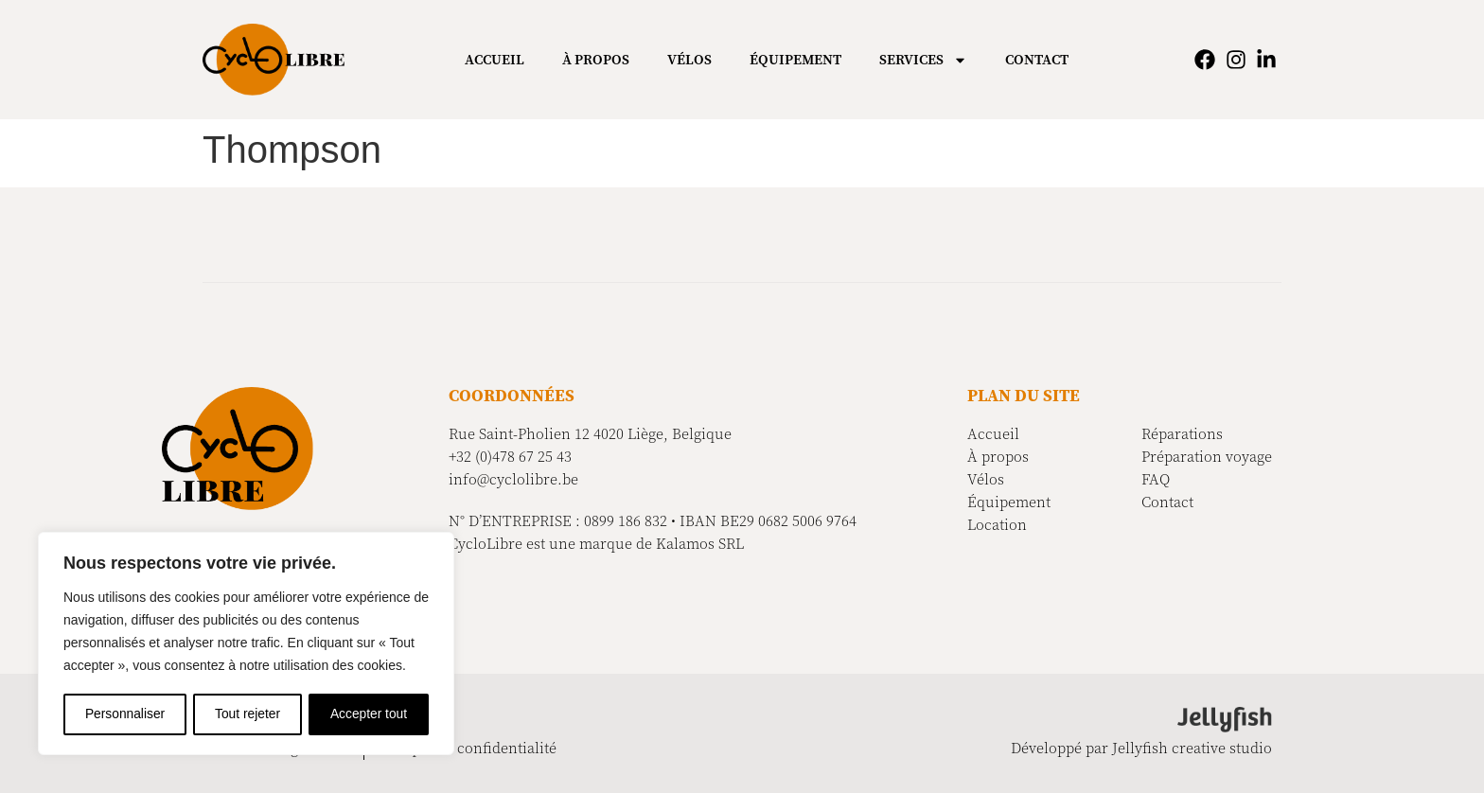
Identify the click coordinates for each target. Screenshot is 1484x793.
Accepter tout (369, 714)
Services (923, 60)
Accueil (494, 59)
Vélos (689, 59)
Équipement (795, 59)
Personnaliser (125, 714)
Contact (1037, 59)
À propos (595, 59)
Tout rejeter (248, 714)
